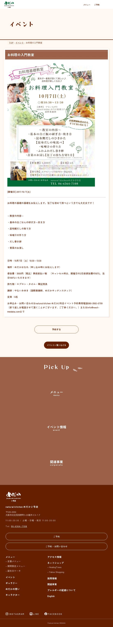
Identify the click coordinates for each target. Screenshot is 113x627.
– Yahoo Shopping (55, 571)
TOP (11, 42)
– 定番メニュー (13, 561)
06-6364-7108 (19, 526)
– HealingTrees (54, 567)
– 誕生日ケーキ (13, 570)
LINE (36, 613)
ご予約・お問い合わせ (56, 546)
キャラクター (13, 595)
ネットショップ (55, 562)
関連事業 (52, 584)
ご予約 (96, 4)
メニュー (86, 4)
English (51, 596)
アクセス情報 (54, 556)
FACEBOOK (55, 613)
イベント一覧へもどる (56, 345)
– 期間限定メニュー (15, 566)
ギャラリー (11, 583)
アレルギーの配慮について (61, 590)
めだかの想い (13, 589)
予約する (56, 329)
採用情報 (52, 578)
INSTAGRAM (16, 613)
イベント (19, 42)
